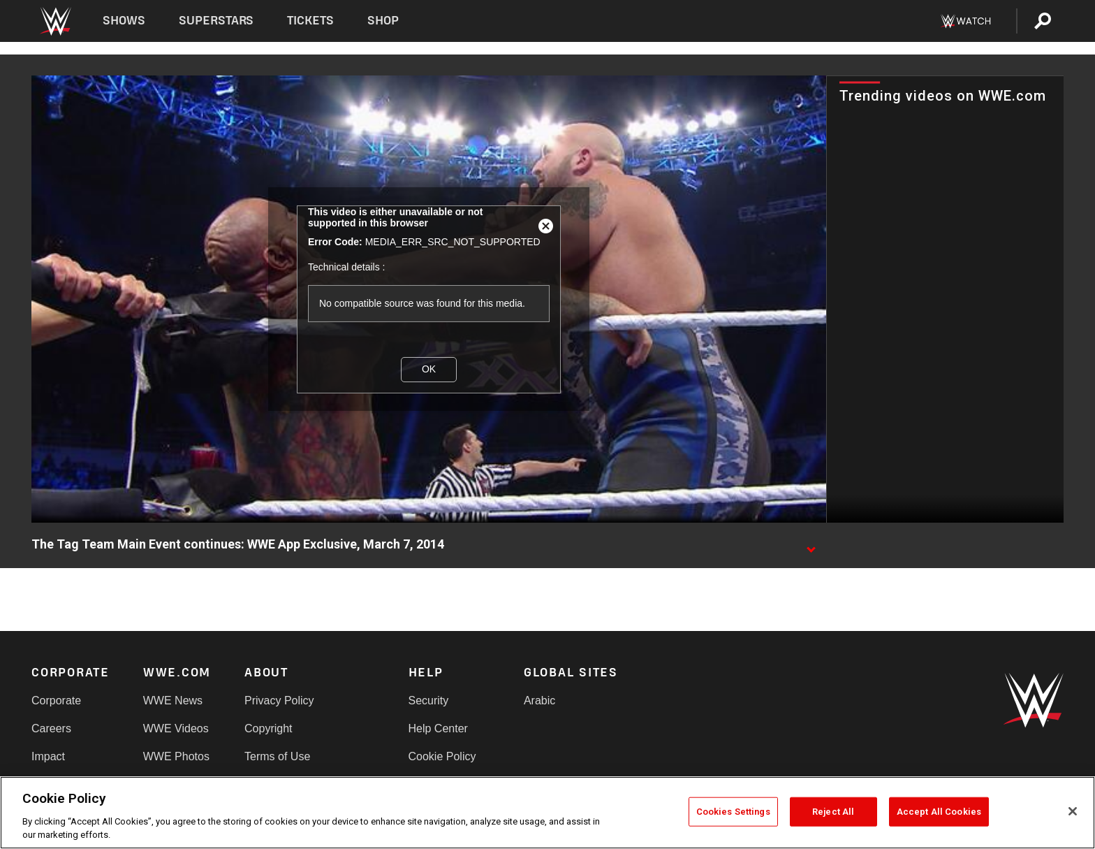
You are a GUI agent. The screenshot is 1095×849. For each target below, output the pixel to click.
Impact (48, 756)
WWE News (173, 700)
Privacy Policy (279, 700)
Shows (124, 20)
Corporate (56, 700)
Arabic (539, 700)
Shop (383, 20)
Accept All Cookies (939, 811)
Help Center (438, 728)
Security (429, 700)
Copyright (268, 728)
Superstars (216, 20)
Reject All (833, 811)
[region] (547, 812)
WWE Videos (176, 728)
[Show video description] (810, 545)
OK (429, 369)
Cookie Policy (442, 756)
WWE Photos (176, 756)
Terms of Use (277, 756)
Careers (51, 728)
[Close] (1072, 811)
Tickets (310, 20)
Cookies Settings (733, 811)
